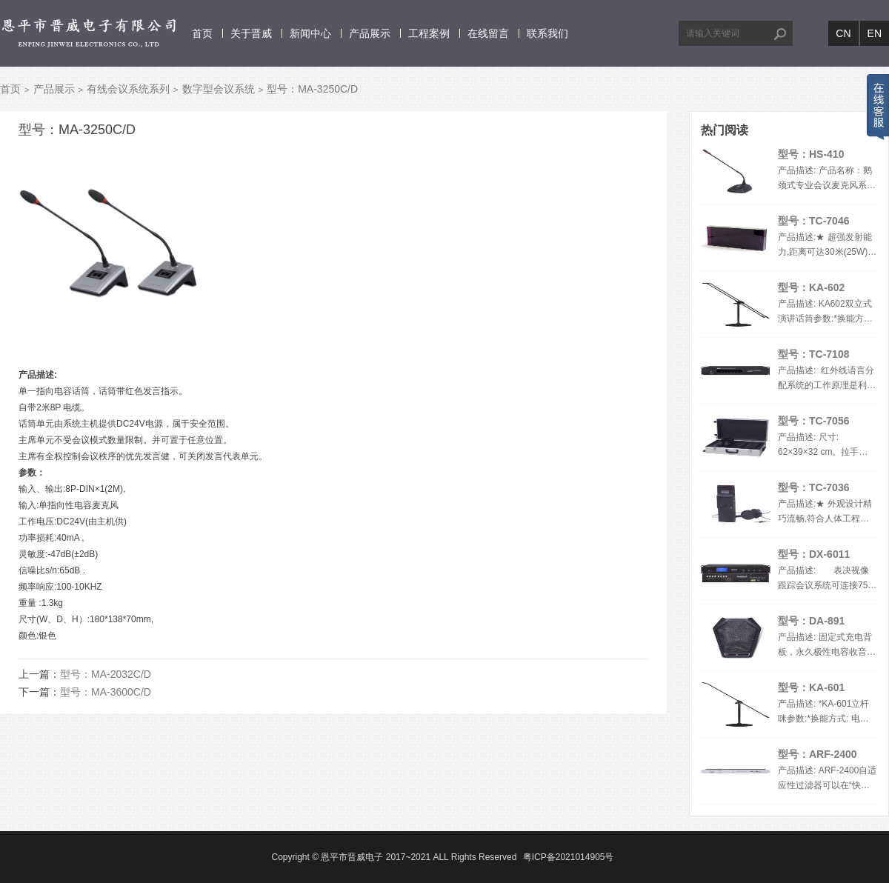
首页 (202, 33)
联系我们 (547, 33)
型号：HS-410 (811, 154)
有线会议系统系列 (128, 89)
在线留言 (488, 33)
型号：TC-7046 (813, 221)
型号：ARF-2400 (817, 754)
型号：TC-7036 (813, 487)
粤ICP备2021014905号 (568, 857)
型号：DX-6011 (814, 554)
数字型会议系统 (218, 89)
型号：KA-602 (811, 287)
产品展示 (369, 33)
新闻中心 (310, 33)
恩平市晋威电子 (352, 857)
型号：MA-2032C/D (105, 674)
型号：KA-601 (811, 687)
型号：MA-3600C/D (105, 692)
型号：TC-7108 (813, 354)
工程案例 (429, 33)
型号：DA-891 (811, 621)
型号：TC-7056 (813, 421)
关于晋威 (251, 33)
